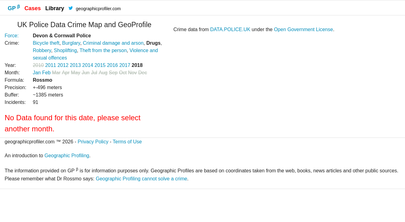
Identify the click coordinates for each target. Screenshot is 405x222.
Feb (46, 72)
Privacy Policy (93, 141)
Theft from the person (103, 50)
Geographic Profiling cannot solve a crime (141, 178)
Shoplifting (65, 50)
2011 (50, 65)
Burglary (71, 43)
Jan (37, 72)
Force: (12, 35)
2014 (87, 65)
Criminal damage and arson (113, 43)
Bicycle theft (46, 43)
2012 (63, 65)
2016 (112, 65)
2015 (100, 65)
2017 (124, 65)
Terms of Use (127, 141)
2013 (75, 65)
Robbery (42, 50)
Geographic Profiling (66, 155)
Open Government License (303, 29)
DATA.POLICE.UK (230, 29)
